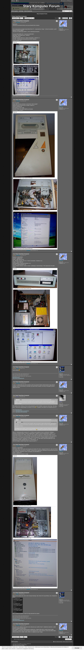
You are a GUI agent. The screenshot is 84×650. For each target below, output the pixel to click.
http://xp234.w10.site (16, 377)
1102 (62, 403)
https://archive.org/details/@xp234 (18, 378)
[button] (59, 18)
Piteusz (60, 401)
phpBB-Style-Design (24, 644)
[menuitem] (57, 641)
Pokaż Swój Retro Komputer (19, 16)
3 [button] (64, 18)
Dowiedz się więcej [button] (38, 648)
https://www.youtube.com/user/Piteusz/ (22, 410)
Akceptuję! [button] (77, 647)
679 (62, 373)
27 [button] (69, 18)
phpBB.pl (23, 645)
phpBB (20, 643)
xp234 (17, 368)
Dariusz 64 (61, 27)
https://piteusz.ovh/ (18, 409)
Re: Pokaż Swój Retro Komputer (21, 99)
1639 (62, 28)
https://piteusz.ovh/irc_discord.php (21, 411)
